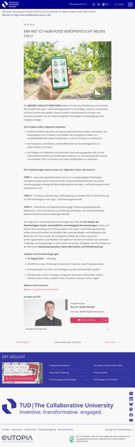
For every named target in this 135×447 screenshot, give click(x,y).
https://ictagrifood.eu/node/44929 (42, 290)
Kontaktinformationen (36, 329)
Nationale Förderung (59, 373)
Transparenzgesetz (47, 430)
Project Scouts (100, 373)
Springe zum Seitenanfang (117, 430)
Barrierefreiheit (65, 430)
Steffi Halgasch (22, 342)
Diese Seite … (111, 342)
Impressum (17, 430)
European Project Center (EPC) (108, 366)
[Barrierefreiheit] (98, 4)
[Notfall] (93, 4)
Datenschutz (30, 430)
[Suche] (119, 4)
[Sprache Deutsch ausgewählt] (106, 4)
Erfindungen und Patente (106, 380)
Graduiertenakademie (59, 366)
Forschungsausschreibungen (62, 380)
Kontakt (5, 430)
